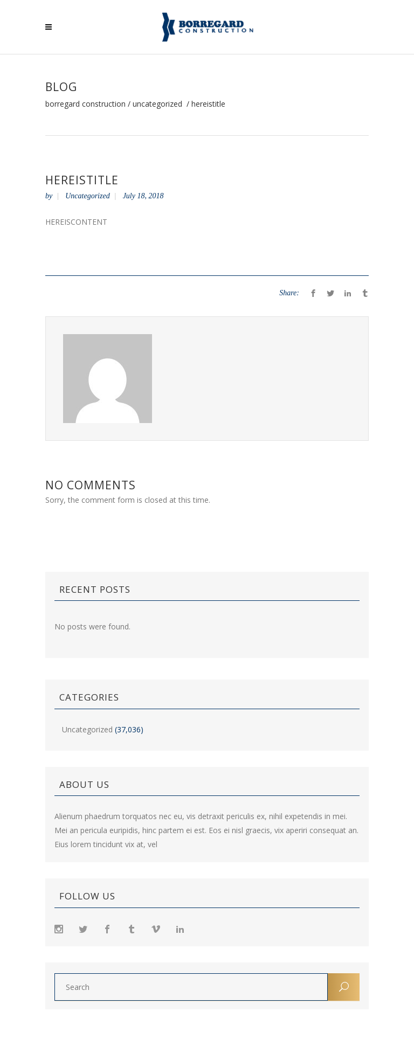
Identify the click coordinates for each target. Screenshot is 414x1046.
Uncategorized (157, 104)
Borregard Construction (85, 104)
